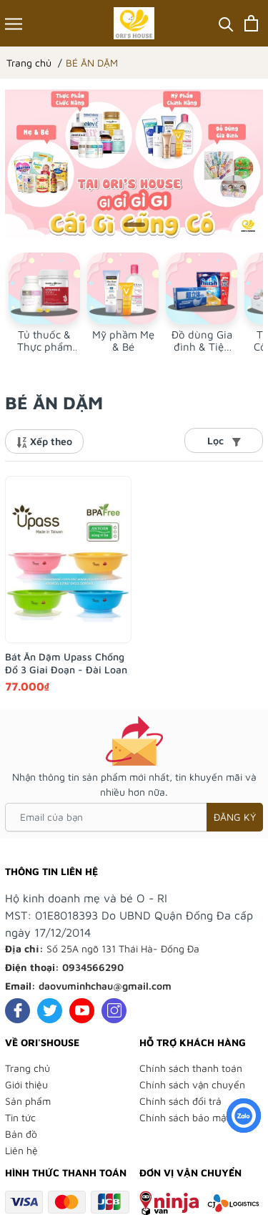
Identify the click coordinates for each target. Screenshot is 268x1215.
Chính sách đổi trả (180, 1101)
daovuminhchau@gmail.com (105, 986)
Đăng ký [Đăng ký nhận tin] (235, 817)
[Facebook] (17, 1010)
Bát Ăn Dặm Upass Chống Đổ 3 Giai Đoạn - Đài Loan (66, 662)
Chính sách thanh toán (190, 1068)
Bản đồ (21, 1134)
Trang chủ (27, 1068)
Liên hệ (21, 1150)
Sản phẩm (28, 1101)
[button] (134, 225)
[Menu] (13, 23)
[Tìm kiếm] (226, 23)
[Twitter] (49, 1010)
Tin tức (20, 1117)
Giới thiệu (26, 1084)
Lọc (224, 440)
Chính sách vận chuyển (192, 1084)
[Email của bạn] (134, 817)
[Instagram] (113, 1010)
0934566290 (93, 967)
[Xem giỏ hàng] (251, 23)
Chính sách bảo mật (184, 1117)
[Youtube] (81, 1010)
